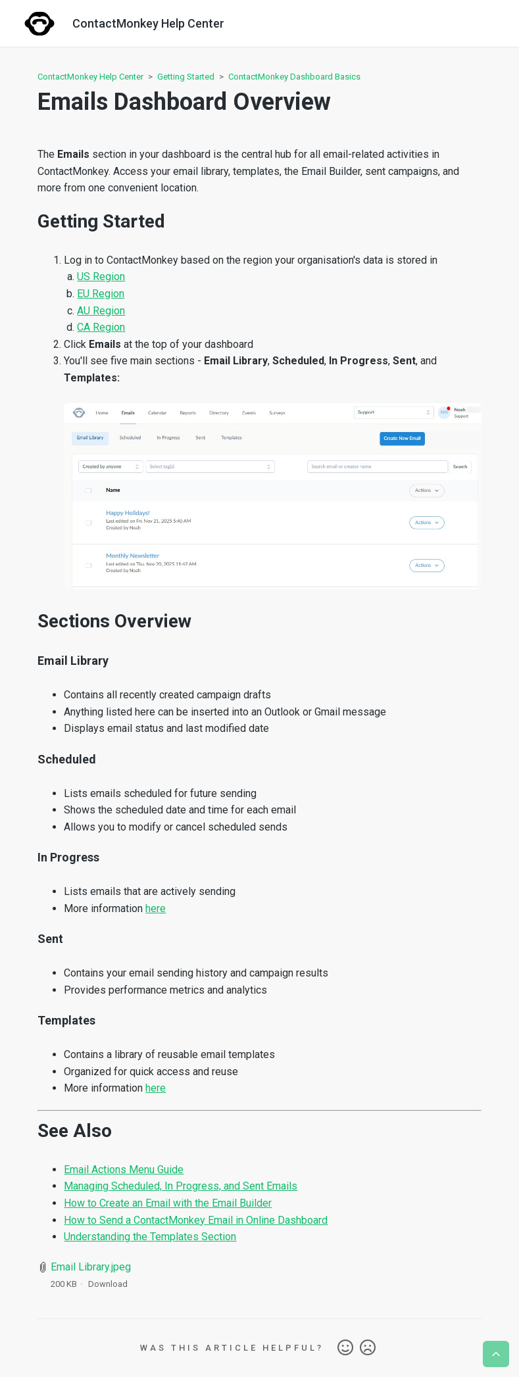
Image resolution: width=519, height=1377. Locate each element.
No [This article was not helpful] (368, 1348)
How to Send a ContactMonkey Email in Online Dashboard (196, 1220)
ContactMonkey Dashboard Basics (294, 77)
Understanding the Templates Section (150, 1236)
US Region (101, 276)
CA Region (101, 327)
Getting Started (185, 77)
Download (108, 1284)
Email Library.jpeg (91, 1267)
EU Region (100, 293)
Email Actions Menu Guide (124, 1169)
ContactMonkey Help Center (90, 77)
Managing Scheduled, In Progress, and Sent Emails (180, 1186)
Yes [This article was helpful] (345, 1348)
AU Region (101, 310)
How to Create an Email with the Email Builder (168, 1203)
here (155, 908)
